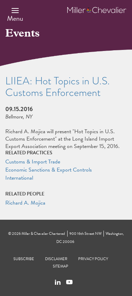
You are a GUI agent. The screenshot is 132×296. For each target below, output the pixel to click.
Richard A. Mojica (25, 203)
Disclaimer (56, 259)
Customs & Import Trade (32, 161)
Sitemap (60, 266)
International (19, 178)
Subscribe (23, 259)
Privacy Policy (93, 259)
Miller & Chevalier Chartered (43, 234)
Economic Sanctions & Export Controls (48, 170)
